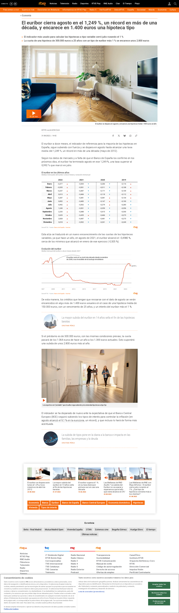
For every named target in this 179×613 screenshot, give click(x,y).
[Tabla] (90, 200)
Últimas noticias (89, 534)
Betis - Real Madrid (32, 529)
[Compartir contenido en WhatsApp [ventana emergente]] (130, 135)
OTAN (89, 529)
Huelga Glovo (136, 529)
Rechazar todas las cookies (159, 593)
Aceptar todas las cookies (159, 585)
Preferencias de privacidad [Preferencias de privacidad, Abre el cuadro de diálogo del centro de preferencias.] (159, 602)
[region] (89, 593)
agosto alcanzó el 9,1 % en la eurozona (63, 420)
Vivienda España (74, 529)
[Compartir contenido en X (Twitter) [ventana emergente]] (119, 135)
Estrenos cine (101, 529)
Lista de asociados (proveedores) (91, 592)
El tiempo (150, 529)
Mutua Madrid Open (54, 529)
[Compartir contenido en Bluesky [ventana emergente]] (124, 135)
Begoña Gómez (119, 529)
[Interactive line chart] (90, 271)
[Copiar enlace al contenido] (136, 135)
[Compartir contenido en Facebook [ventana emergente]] (113, 135)
